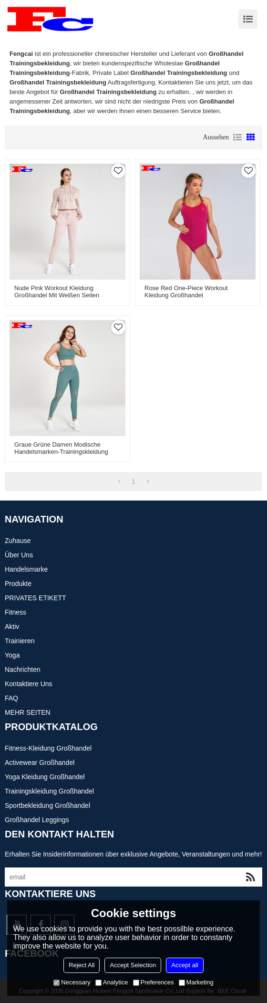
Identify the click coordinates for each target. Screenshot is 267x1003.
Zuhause (18, 540)
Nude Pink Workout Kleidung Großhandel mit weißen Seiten (56, 291)
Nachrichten (23, 669)
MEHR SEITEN (28, 712)
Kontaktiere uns (28, 684)
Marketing (196, 982)
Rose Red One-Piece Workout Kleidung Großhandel (186, 291)
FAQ (11, 698)
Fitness (15, 612)
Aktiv (12, 626)
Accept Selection (133, 965)
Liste (237, 137)
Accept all (184, 965)
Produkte (18, 583)
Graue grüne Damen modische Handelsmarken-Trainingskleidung (61, 448)
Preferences (153, 982)
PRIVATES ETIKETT (35, 598)
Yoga (12, 655)
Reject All (81, 965)
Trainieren (20, 641)
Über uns (19, 555)
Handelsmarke (26, 569)
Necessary (71, 982)
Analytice (111, 982)
